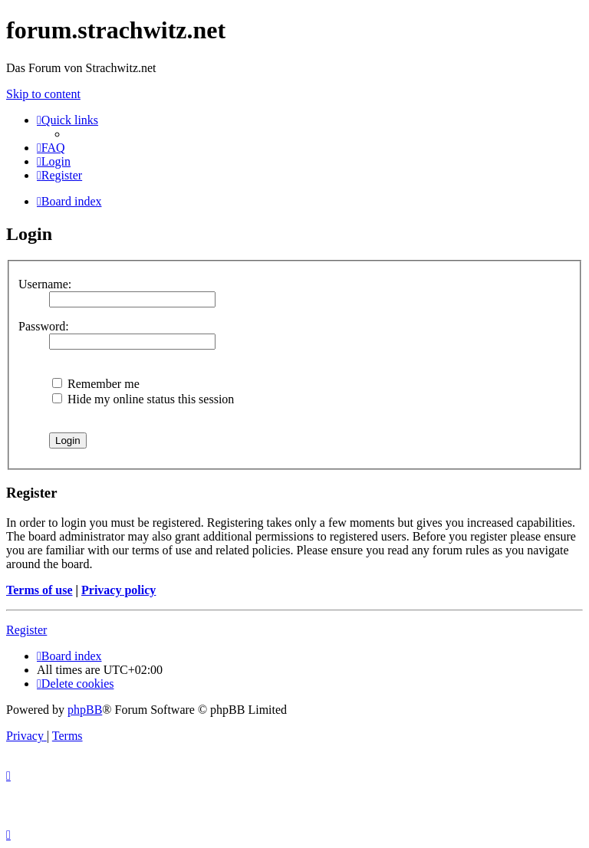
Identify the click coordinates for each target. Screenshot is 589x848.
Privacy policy (118, 590)
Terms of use (39, 590)
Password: (43, 326)
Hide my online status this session (143, 399)
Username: (44, 284)
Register (26, 629)
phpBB (84, 709)
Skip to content (43, 93)
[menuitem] (51, 147)
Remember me (96, 383)
